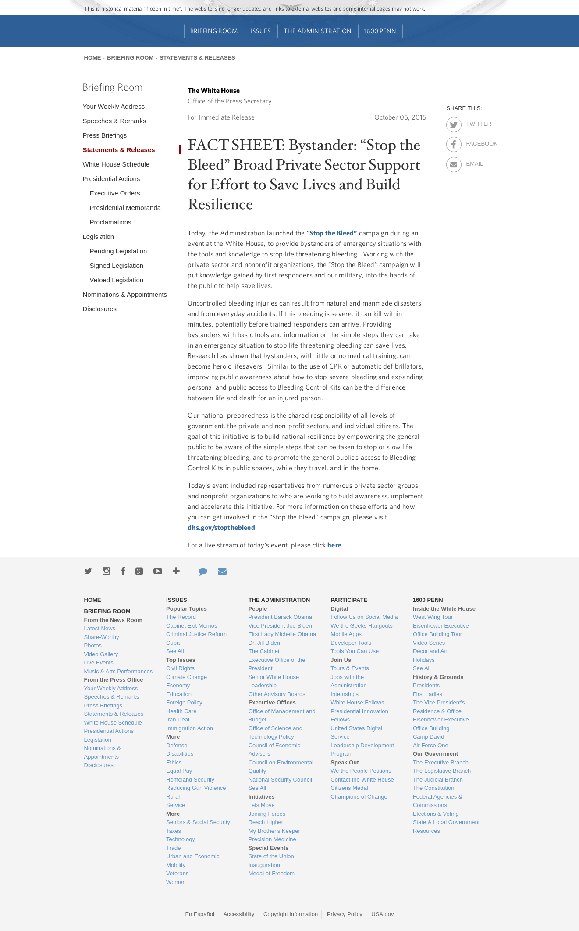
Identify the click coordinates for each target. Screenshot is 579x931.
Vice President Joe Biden (280, 625)
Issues (261, 31)
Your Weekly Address (113, 106)
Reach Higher (266, 822)
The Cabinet (264, 651)
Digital (339, 608)
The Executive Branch (441, 762)
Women (176, 882)
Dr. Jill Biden (264, 643)
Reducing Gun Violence (196, 788)
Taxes (173, 831)
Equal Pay (179, 771)
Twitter (473, 122)
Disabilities (179, 753)
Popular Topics (186, 608)
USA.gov (382, 914)
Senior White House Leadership (274, 681)
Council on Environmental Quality (281, 767)
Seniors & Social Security (198, 822)
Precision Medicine (272, 839)
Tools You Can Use (354, 651)
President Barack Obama (280, 617)
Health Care (181, 711)
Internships (344, 694)
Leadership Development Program (362, 749)
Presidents (426, 685)
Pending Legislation (118, 251)
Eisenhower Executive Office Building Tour (441, 630)
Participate (348, 600)
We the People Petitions (360, 771)
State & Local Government (446, 822)
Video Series (429, 643)
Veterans (177, 873)
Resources (426, 831)
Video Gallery (101, 654)
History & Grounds (438, 677)
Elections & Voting (436, 813)
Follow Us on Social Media (364, 617)
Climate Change (186, 677)
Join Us (340, 660)
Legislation (98, 236)
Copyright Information (290, 914)
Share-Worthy (101, 637)
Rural (173, 796)
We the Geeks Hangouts (361, 625)
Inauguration (264, 865)
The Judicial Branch (438, 779)
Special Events (269, 848)
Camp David (428, 736)
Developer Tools (350, 643)
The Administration (318, 31)
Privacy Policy (344, 914)
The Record (181, 617)
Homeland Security (190, 779)
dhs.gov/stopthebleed (221, 527)
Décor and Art (430, 651)
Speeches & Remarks (114, 120)
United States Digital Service (356, 732)
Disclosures (99, 309)
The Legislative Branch (442, 771)
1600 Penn (380, 31)
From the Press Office (113, 679)
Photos (93, 645)
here (334, 545)
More (173, 736)
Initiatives (262, 796)
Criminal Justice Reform (196, 634)
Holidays (424, 660)
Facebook (473, 142)
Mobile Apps (346, 634)
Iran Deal (177, 719)
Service (175, 805)
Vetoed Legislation (116, 280)
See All (175, 651)
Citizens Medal (349, 788)
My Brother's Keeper (274, 831)
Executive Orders (114, 193)
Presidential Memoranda (125, 207)
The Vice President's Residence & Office (439, 706)
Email (473, 162)
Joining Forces (267, 813)
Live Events (99, 662)
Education (179, 694)
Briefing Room (214, 31)
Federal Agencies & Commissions (437, 801)
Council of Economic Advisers (275, 749)
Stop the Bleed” (333, 233)
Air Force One (430, 745)
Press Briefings (104, 135)
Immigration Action (189, 728)
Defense (176, 745)
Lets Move (262, 805)
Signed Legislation (116, 265)
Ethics (173, 762)
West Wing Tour (433, 617)
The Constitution (434, 788)
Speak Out (344, 762)
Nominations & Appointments (124, 294)
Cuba (173, 643)
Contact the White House (362, 779)
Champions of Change (358, 796)
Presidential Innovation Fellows (359, 715)
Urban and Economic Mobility (192, 860)
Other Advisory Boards (277, 694)
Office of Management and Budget (282, 715)
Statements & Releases (197, 57)
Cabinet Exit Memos (191, 625)
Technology (180, 839)
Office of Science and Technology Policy (275, 732)
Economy (178, 685)
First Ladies (427, 694)
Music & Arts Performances (118, 671)
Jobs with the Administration (348, 681)
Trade (173, 848)
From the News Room (113, 620)
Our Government (435, 753)
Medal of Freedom (272, 873)
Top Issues (180, 660)
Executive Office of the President (277, 664)
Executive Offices (272, 702)
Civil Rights (180, 668)
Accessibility (239, 914)
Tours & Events (349, 668)
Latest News (100, 628)
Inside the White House (444, 608)
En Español (199, 914)
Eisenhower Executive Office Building (441, 724)
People (258, 608)
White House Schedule (115, 164)
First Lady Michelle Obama (282, 634)
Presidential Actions (111, 178)
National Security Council (280, 779)
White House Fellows (357, 702)
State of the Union (271, 856)
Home (92, 57)
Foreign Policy (184, 702)
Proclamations (110, 222)
